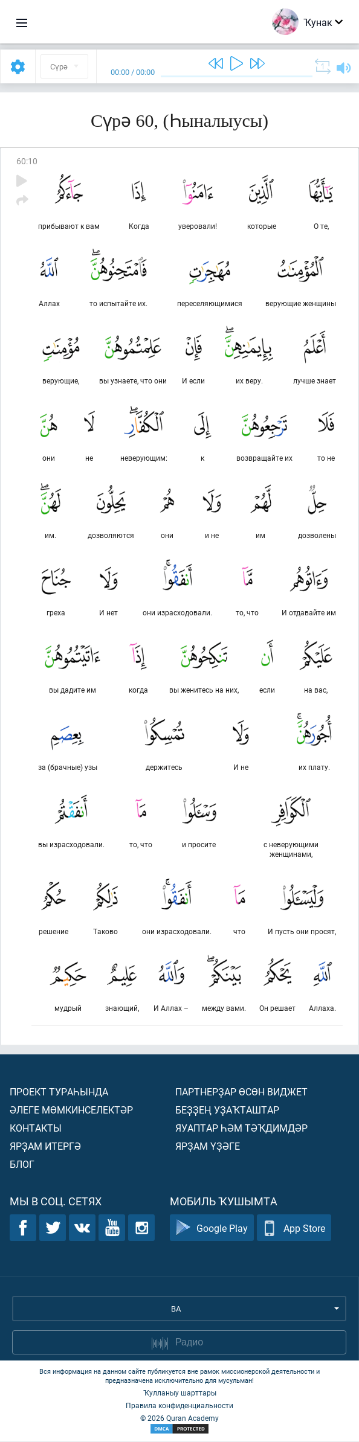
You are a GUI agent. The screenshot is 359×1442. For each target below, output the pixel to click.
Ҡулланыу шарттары (179, 1393)
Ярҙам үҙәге (207, 1146)
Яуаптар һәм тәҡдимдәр (241, 1128)
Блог (22, 1164)
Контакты (36, 1128)
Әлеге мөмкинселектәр (71, 1110)
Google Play (212, 1228)
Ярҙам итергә (45, 1146)
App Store (294, 1228)
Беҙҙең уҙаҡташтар (227, 1110)
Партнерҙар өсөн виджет (241, 1092)
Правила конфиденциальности (179, 1406)
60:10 (26, 161)
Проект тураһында (59, 1092)
